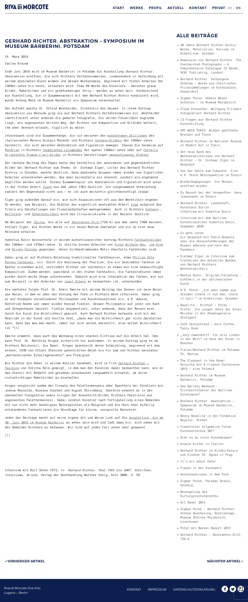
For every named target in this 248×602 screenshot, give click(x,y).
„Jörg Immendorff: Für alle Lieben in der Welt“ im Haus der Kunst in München (210, 339)
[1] (16, 328)
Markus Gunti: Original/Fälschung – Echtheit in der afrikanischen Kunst (211, 279)
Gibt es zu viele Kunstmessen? (206, 437)
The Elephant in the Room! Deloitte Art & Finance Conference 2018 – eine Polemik (210, 365)
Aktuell (175, 8)
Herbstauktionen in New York (204, 474)
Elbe (134, 204)
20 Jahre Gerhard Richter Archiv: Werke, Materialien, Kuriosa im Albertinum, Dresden (209, 49)
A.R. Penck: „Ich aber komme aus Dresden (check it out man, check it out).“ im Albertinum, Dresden (209, 294)
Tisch (47, 187)
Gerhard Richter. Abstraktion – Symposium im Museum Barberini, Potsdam (74, 43)
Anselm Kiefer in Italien (202, 444)
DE (230, 8)
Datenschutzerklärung (194, 589)
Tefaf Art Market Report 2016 (205, 528)
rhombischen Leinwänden (62, 150)
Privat (218, 8)
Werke (136, 8)
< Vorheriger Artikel (25, 561)
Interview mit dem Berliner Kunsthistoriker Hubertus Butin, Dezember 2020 (208, 222)
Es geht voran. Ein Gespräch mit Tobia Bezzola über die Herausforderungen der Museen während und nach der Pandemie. (207, 241)
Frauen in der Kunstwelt (201, 468)
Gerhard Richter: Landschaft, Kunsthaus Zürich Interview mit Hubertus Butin (205, 207)
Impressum (157, 589)
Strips (39, 222)
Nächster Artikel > (225, 561)
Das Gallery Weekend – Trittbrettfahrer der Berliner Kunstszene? (206, 390)
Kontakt (198, 8)
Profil (155, 8)
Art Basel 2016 (193, 502)
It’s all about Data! (198, 461)
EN (238, 8)
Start (118, 8)
